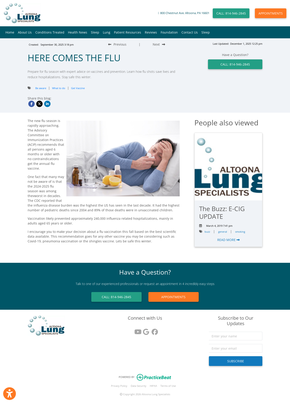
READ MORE (228, 240)
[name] (236, 336)
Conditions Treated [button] (49, 32)
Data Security (138, 385)
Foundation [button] (169, 32)
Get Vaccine (78, 88)
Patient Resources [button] (127, 32)
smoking (240, 231)
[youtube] (136, 330)
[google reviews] (145, 330)
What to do (58, 88)
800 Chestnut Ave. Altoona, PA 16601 (184, 13)
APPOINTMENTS (271, 13)
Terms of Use (168, 385)
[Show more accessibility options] (9, 393)
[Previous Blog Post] (117, 44)
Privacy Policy (119, 385)
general (222, 231)
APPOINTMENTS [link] (173, 297)
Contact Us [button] (189, 32)
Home (9, 32)
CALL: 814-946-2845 (231, 13)
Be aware (40, 88)
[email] (236, 348)
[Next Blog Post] (159, 44)
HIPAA (153, 385)
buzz (207, 231)
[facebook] (154, 330)
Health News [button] (77, 32)
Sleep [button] (95, 32)
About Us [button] (25, 32)
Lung (106, 32)
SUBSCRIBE (235, 361)
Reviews (151, 32)
